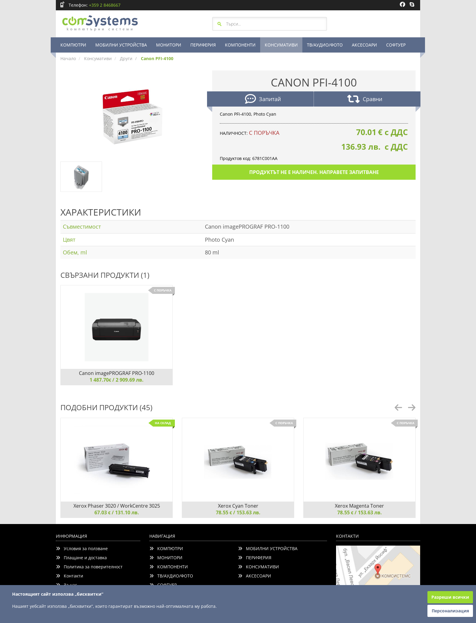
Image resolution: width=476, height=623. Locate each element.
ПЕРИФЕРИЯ (203, 45)
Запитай (263, 100)
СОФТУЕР (396, 45)
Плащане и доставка (81, 557)
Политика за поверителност (89, 567)
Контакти (69, 576)
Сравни (364, 100)
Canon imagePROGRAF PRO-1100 (116, 373)
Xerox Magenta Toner (359, 505)
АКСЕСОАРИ (364, 45)
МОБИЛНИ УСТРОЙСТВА (121, 45)
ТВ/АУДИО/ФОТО (325, 45)
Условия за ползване (82, 548)
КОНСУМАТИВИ (281, 45)
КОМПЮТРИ (73, 45)
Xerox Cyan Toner (238, 505)
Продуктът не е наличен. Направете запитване (314, 172)
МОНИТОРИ (168, 45)
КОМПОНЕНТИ (240, 45)
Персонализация (450, 611)
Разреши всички (450, 597)
